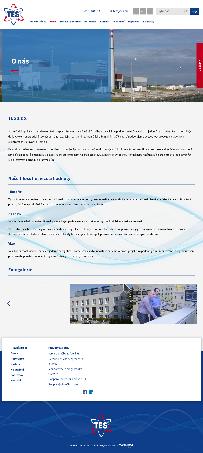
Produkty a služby (70, 21)
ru (136, 11)
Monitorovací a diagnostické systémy (65, 371)
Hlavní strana (19, 348)
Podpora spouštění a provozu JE (67, 379)
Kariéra (104, 21)
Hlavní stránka (37, 21)
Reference (90, 21)
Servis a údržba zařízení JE (63, 353)
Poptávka (133, 21)
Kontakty (148, 21)
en (142, 11)
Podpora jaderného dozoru (64, 384)
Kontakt (16, 380)
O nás (53, 21)
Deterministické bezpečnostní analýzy (66, 361)
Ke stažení (118, 21)
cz (149, 11)
